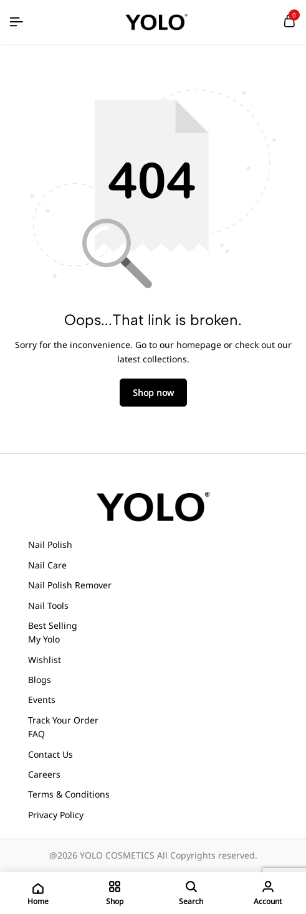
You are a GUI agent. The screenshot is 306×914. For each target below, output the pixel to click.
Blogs (39, 680)
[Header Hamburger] (16, 22)
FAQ (36, 734)
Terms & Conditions (69, 794)
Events (41, 699)
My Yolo (44, 639)
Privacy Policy (56, 815)
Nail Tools (48, 605)
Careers (44, 774)
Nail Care (47, 565)
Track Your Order (63, 720)
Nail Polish (50, 544)
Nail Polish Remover (70, 585)
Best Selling (52, 625)
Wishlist (44, 660)
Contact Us (50, 754)
